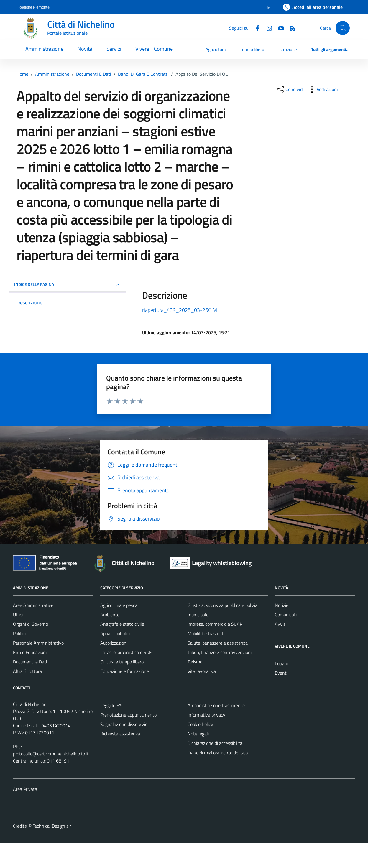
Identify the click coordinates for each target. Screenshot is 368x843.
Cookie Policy (200, 724)
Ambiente (109, 614)
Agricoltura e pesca (118, 605)
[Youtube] (279, 27)
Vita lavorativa (202, 671)
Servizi (113, 49)
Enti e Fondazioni (30, 652)
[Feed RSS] (290, 27)
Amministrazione (44, 49)
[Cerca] (343, 28)
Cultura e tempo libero (122, 661)
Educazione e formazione (124, 671)
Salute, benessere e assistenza (218, 642)
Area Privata (25, 789)
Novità (85, 49)
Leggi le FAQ (112, 705)
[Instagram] (267, 27)
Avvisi (280, 624)
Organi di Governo (30, 624)
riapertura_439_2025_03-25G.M (179, 310)
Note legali (198, 733)
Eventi (281, 672)
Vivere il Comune (154, 49)
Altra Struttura (27, 671)
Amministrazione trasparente (216, 705)
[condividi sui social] (290, 89)
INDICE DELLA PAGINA (67, 284)
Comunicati (286, 614)
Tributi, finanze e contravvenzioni (220, 652)
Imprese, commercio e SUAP (215, 624)
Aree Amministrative (33, 605)
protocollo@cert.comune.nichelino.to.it (50, 753)
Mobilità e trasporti (206, 633)
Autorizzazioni (113, 642)
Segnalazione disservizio (123, 724)
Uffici (18, 614)
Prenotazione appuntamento (128, 714)
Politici (19, 633)
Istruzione (287, 49)
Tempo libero (252, 49)
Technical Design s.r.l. (53, 825)
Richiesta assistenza (120, 733)
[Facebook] (255, 27)
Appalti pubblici (115, 633)
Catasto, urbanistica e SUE (126, 652)
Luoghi (281, 663)
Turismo (195, 661)
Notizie (281, 605)
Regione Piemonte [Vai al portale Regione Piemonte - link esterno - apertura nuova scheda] (34, 7)
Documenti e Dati (30, 661)
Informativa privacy (206, 714)
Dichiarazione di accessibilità (215, 743)
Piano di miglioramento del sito (218, 752)
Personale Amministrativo (38, 642)
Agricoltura (216, 49)
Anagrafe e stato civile (122, 624)
